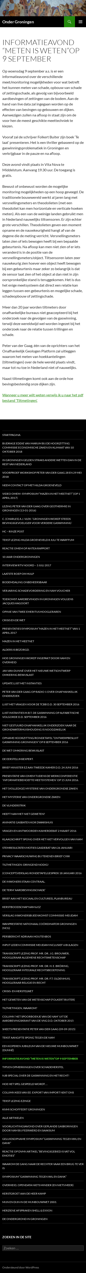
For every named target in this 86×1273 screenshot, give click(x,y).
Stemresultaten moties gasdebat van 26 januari (37, 847)
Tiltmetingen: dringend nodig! (25, 864)
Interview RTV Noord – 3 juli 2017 (26, 565)
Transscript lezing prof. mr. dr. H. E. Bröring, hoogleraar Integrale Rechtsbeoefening (35, 968)
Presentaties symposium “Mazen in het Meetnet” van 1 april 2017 (41, 630)
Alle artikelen (13, 1118)
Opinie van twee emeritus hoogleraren (31, 611)
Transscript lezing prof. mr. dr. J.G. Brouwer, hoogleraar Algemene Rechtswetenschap (35, 955)
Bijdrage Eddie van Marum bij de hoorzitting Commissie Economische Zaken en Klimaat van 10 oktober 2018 (38, 447)
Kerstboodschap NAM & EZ (21, 907)
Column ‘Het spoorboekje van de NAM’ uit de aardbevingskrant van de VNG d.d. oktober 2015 (38, 1018)
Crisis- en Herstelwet (17, 991)
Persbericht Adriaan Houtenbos (26, 936)
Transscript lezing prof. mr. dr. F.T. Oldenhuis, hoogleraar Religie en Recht (36, 980)
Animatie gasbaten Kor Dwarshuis (27, 822)
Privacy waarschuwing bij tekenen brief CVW (36, 856)
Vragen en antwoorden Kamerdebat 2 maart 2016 (39, 831)
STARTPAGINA (11, 435)
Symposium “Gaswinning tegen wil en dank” (34, 1176)
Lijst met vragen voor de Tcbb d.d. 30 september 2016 (40, 704)
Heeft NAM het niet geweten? (23, 814)
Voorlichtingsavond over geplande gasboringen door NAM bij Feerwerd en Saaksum (40, 1128)
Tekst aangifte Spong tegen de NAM (28, 1037)
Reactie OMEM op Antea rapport (26, 548)
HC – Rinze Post (13, 531)
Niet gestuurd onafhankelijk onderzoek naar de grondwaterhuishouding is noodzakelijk (39, 727)
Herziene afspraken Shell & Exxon (27, 1210)
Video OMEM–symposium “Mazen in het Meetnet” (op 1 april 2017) (41, 496)
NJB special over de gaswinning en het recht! (35, 1075)
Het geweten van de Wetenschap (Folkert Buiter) (38, 999)
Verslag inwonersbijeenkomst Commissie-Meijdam (40, 915)
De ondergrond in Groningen (24, 1219)
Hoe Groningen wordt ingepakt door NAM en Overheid (36, 660)
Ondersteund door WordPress (20, 1267)
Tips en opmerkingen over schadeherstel (33, 1067)
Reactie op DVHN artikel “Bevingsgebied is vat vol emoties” (38, 1153)
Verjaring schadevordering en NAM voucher (36, 590)
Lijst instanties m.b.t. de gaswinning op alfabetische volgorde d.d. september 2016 (40, 715)
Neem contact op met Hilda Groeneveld (31, 485)
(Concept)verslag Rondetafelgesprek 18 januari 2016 (42, 873)
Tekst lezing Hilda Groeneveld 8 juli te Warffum (38, 540)
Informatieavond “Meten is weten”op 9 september (40, 1058)
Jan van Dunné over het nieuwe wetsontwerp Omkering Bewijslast (36, 673)
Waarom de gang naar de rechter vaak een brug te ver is (43, 1166)
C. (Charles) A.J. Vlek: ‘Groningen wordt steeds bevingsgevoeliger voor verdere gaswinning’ (37, 521)
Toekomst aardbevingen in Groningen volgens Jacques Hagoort (37, 601)
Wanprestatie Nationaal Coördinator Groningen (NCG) (39, 926)
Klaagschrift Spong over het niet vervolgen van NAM (42, 839)
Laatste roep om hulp (18, 573)
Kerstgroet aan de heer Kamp (24, 1193)
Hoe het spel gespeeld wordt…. (25, 1084)
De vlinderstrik (14, 805)
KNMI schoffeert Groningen (23, 1109)
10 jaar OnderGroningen (21, 557)
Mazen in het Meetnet (18, 641)
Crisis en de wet (13, 620)
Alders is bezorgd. (16, 649)
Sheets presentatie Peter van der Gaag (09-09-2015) (38, 1029)
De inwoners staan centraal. (23, 881)
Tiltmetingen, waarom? (19, 1008)
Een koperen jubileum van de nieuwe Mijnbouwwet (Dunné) (40, 1048)
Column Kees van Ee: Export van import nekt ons (38, 1092)
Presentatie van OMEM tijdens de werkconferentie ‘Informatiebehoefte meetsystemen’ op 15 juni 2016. (40, 778)
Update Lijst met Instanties (22, 683)
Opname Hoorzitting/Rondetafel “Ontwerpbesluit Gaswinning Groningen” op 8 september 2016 (40, 740)
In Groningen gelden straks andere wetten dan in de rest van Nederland (41, 462)
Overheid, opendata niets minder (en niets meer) (38, 1185)
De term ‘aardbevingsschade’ (24, 890)
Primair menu (80, 21)
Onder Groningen (18, 21)
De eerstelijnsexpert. (17, 759)
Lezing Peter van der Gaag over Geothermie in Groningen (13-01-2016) (36, 508)
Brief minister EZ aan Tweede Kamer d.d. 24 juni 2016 (40, 767)
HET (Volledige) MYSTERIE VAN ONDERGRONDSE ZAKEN (40, 788)
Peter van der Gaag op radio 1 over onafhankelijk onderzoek (40, 694)
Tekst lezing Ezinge (16, 1101)
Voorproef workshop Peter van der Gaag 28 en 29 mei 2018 (42, 474)
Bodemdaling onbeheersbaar (24, 582)
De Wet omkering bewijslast (23, 750)
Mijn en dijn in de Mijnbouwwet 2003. (29, 1202)
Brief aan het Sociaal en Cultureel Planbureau (37, 898)
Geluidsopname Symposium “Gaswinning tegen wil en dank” (41, 1141)
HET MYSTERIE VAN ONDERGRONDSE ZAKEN (31, 797)
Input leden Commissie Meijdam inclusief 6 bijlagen (40, 945)
